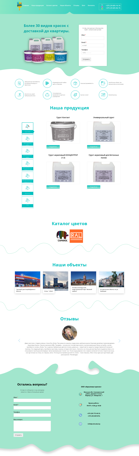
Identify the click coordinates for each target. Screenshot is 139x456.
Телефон (84, 50)
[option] (69, 340)
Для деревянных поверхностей (27, 168)
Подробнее (53, 146)
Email (84, 42)
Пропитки (27, 193)
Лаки (27, 205)
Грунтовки (27, 131)
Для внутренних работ (27, 156)
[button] (20, 340)
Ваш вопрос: (18, 419)
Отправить (86, 59)
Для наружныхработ (27, 144)
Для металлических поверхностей (27, 181)
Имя (83, 35)
